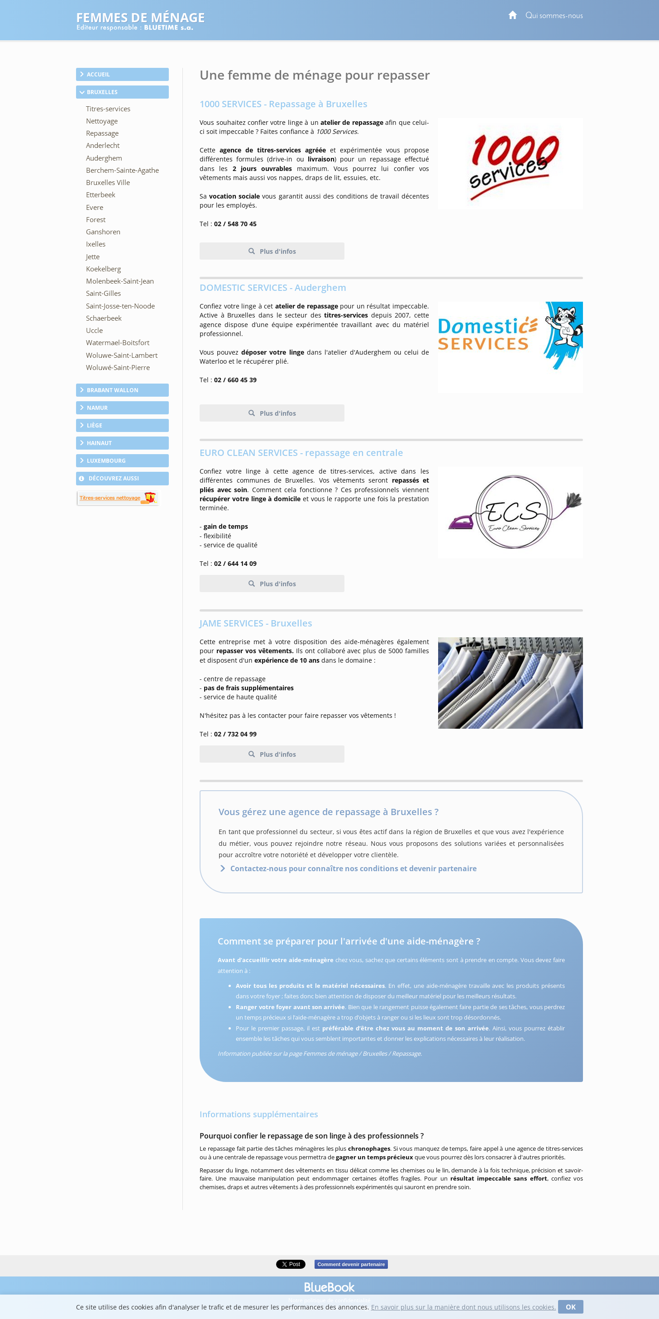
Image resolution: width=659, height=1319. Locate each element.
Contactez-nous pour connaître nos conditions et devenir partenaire (353, 868)
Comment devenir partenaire (351, 1264)
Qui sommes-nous (554, 16)
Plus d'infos (277, 251)
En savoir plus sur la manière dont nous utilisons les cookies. (463, 1307)
